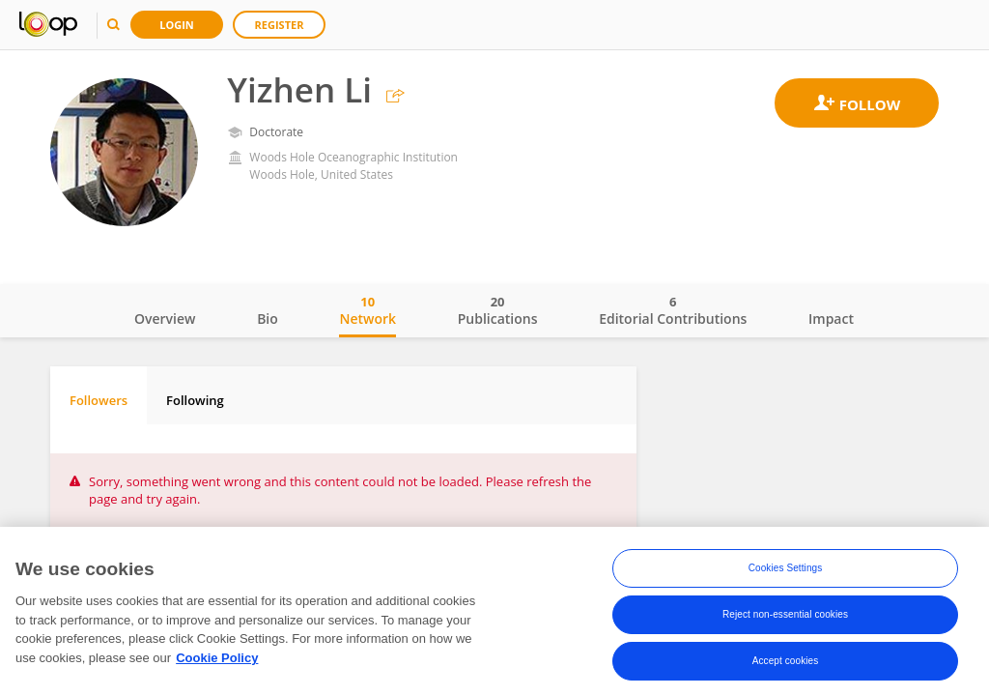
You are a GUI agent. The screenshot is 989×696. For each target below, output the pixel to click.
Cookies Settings (786, 573)
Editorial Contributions (673, 310)
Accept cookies (785, 666)
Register (279, 24)
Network (367, 310)
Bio (267, 318)
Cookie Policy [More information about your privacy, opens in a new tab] (217, 663)
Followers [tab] (98, 400)
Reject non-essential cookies (785, 620)
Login (176, 24)
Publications (498, 310)
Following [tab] (195, 400)
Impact (831, 318)
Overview (164, 318)
